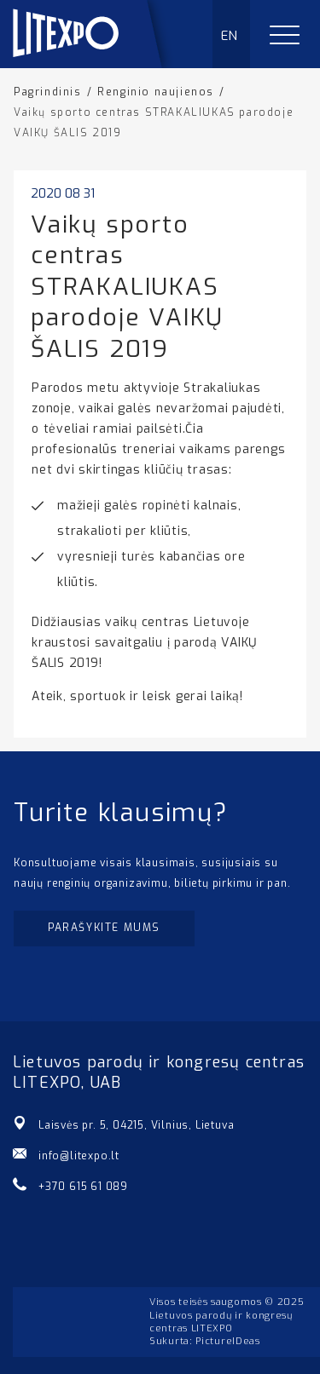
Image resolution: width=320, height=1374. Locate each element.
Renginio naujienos (155, 92)
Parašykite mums (104, 927)
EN (230, 35)
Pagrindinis (48, 92)
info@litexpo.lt (78, 1156)
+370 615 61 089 (83, 1186)
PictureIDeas (227, 1341)
